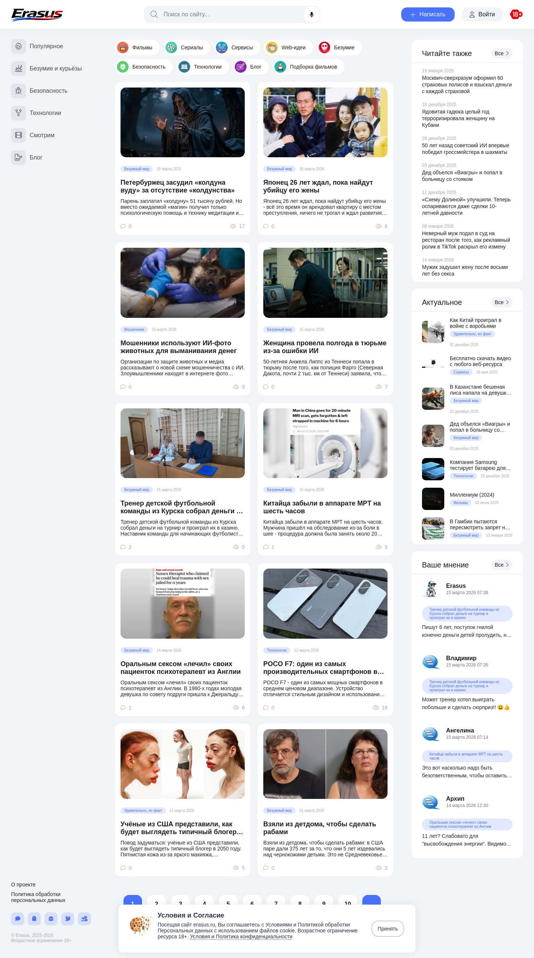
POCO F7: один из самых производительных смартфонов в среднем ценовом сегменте (320, 668)
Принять (388, 929)
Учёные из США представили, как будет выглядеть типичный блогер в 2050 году (182, 828)
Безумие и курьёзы (46, 68)
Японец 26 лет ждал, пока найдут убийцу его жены (318, 186)
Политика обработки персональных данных (38, 897)
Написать (428, 14)
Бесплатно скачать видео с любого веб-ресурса (480, 361)
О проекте (23, 885)
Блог (248, 67)
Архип (455, 799)
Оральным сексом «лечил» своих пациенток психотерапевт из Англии (181, 667)
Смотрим (33, 135)
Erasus (456, 586)
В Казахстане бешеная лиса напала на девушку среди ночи (479, 390)
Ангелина (460, 730)
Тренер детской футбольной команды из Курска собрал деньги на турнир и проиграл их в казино (182, 507)
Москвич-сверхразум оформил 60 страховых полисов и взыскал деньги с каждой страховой (467, 84)
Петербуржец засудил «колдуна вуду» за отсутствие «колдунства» (178, 186)
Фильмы (134, 47)
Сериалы (184, 47)
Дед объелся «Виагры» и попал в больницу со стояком (480, 427)
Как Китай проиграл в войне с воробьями (475, 323)
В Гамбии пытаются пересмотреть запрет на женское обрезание (479, 524)
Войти (482, 14)
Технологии (199, 67)
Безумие (337, 47)
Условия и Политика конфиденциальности (241, 936)
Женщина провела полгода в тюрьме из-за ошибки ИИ (324, 347)
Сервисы (234, 47)
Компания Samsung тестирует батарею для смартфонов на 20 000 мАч (477, 465)
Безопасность (141, 67)
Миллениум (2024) (472, 495)
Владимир (461, 658)
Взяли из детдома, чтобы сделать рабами (319, 828)
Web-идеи (286, 47)
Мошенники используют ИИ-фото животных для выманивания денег (179, 347)
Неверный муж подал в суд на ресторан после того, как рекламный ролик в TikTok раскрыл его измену (466, 240)
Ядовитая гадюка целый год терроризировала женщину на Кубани (458, 118)
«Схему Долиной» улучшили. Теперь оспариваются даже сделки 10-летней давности (466, 206)
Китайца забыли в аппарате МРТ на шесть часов (322, 507)
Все (502, 53)
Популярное (37, 46)
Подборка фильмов (305, 67)
